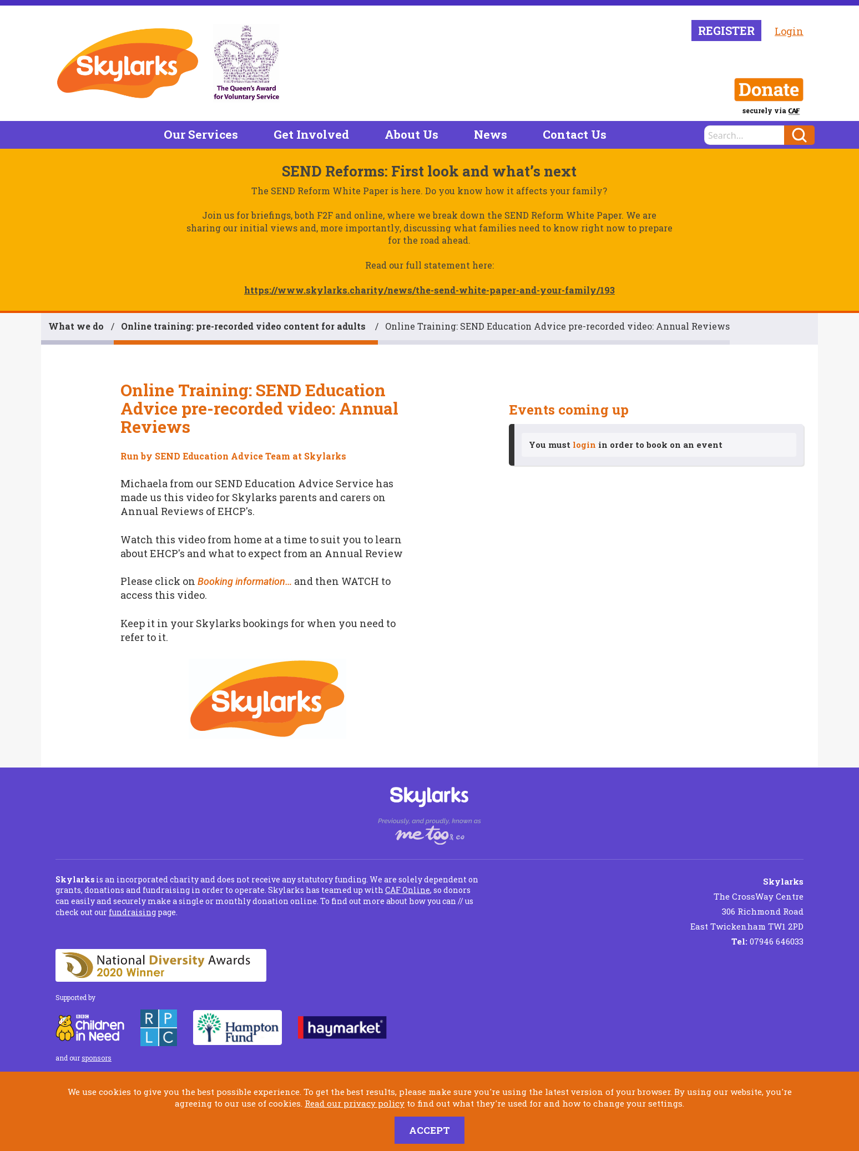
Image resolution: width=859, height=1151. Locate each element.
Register (726, 30)
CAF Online (407, 890)
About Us (411, 134)
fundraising (132, 912)
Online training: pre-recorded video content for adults (244, 326)
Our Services (201, 134)
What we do (76, 326)
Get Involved (311, 134)
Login (789, 31)
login (584, 444)
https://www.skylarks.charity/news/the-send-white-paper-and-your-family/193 (429, 290)
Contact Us (575, 134)
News (490, 134)
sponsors (97, 1057)
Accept (429, 1130)
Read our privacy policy (355, 1103)
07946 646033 (767, 941)
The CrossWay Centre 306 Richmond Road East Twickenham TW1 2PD (747, 904)
